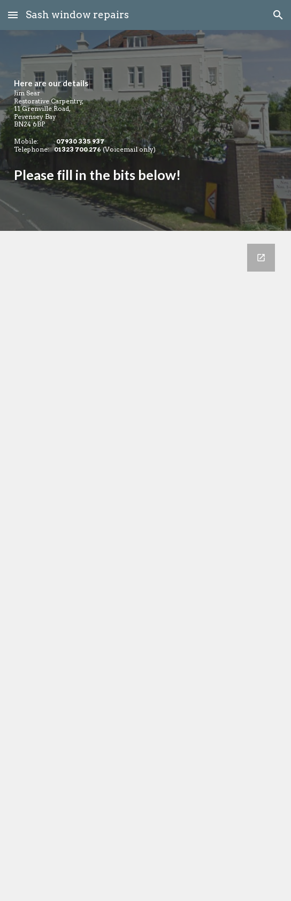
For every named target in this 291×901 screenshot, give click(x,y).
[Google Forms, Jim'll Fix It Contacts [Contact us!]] (145, 566)
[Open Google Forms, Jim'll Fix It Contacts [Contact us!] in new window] (261, 258)
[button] (13, 14)
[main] (145, 130)
